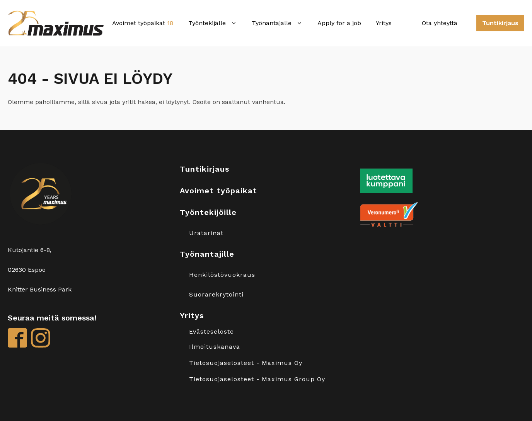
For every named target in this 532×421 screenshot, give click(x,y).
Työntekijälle (212, 23)
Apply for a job (339, 23)
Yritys (384, 23)
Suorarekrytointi (216, 294)
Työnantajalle (277, 23)
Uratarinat (206, 233)
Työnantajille (207, 254)
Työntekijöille (208, 212)
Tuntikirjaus (500, 23)
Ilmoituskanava (214, 346)
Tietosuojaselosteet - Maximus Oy (245, 363)
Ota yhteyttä (439, 23)
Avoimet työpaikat (142, 23)
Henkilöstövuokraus (222, 274)
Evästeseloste (211, 331)
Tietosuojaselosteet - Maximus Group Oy (257, 379)
